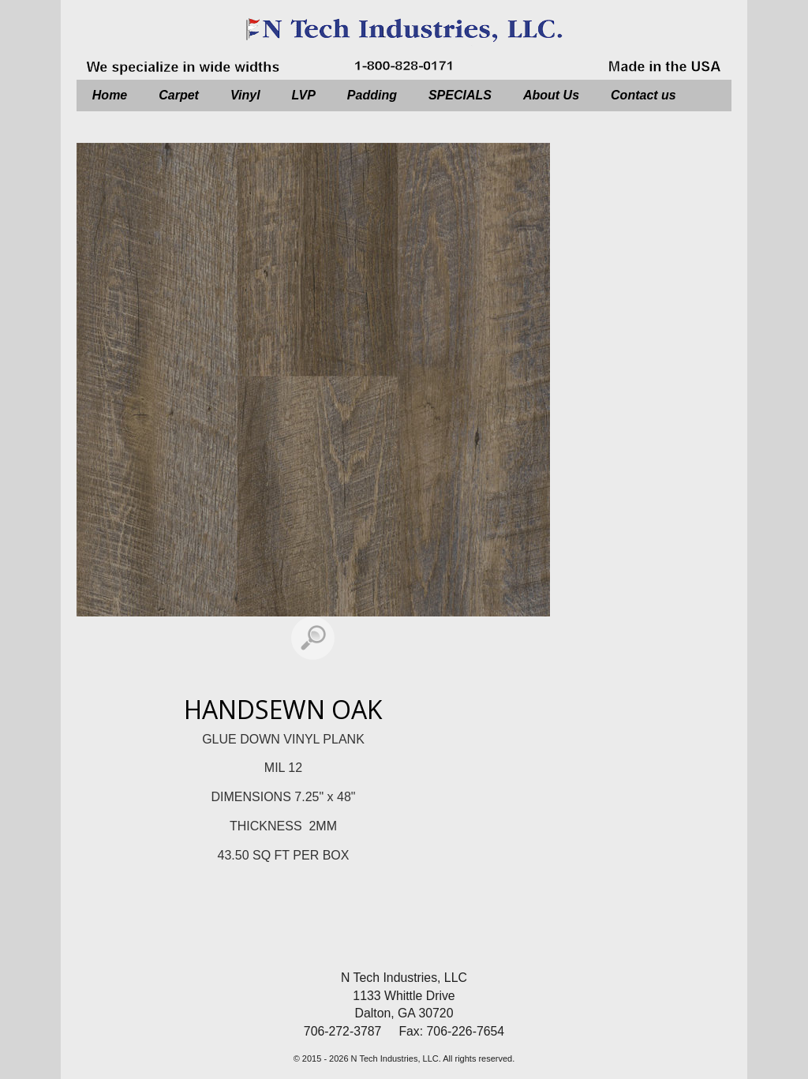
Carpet (179, 95)
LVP (304, 95)
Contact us (643, 95)
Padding (372, 95)
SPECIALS (460, 95)
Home (109, 95)
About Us (551, 95)
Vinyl (245, 95)
